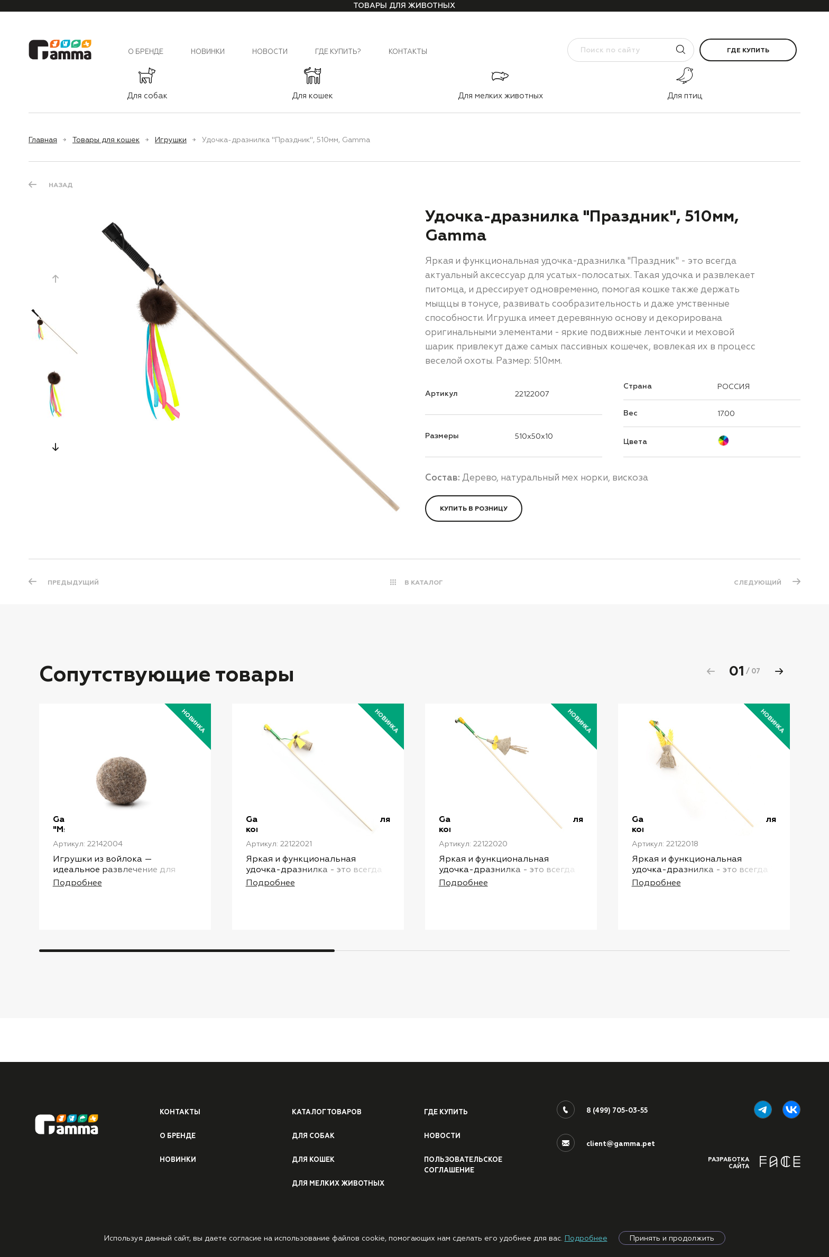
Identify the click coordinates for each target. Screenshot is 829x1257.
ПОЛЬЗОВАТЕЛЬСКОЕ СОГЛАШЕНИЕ (464, 1164)
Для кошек (314, 1158)
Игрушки (171, 139)
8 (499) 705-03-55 (617, 1109)
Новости (270, 52)
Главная (43, 139)
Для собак (313, 1135)
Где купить (748, 50)
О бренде (145, 52)
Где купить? (338, 52)
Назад (61, 185)
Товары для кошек (106, 139)
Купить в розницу (474, 508)
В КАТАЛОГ (423, 582)
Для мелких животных (339, 1183)
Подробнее (586, 1238)
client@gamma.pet (620, 1142)
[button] (55, 447)
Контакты (408, 52)
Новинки (208, 52)
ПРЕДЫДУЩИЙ (74, 582)
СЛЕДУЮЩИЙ (756, 582)
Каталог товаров (328, 1110)
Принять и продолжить (672, 1238)
